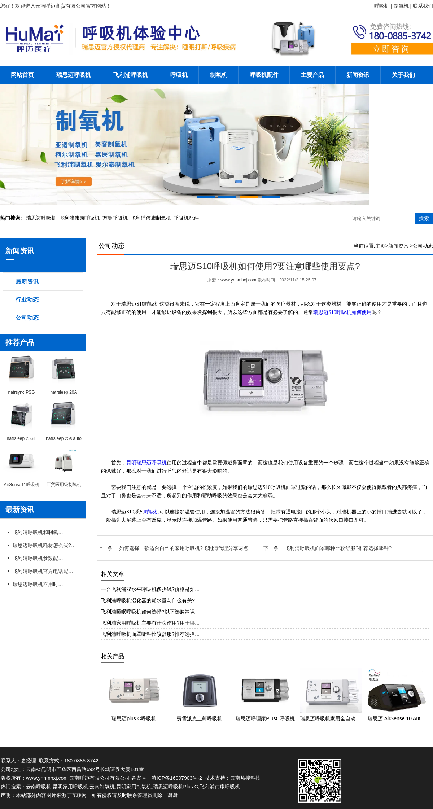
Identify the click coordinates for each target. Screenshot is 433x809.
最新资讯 (27, 282)
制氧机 (218, 75)
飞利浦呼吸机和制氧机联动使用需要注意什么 (38, 532)
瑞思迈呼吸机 (73, 75)
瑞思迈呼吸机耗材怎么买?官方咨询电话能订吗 (45, 545)
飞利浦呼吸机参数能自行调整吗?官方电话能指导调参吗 (38, 558)
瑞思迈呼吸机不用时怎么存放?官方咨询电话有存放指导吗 (38, 584)
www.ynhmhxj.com (238, 280)
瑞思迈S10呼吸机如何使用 (342, 312)
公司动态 (27, 318)
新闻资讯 (357, 75)
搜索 (424, 218)
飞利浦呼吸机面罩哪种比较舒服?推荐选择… (150, 634)
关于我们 (403, 75)
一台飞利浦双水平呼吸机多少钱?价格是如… (150, 589)
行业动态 (27, 300)
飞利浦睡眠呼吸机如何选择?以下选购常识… (150, 612)
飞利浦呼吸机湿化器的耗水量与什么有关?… (150, 600)
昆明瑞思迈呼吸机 (146, 462)
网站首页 (22, 75)
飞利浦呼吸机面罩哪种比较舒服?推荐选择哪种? (338, 548)
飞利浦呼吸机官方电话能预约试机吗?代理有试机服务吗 (45, 571)
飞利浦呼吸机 (130, 75)
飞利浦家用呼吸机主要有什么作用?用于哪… (150, 623)
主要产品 (312, 75)
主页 (380, 246)
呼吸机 (179, 75)
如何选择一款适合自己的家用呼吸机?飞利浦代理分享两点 (183, 548)
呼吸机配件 (264, 75)
